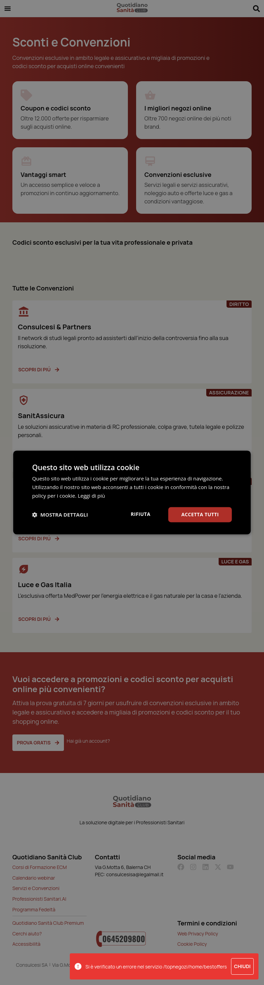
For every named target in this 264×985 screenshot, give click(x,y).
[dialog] (132, 492)
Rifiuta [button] (140, 514)
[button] (60, 514)
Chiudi (242, 966)
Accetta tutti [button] (200, 514)
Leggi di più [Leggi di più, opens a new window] (91, 495)
